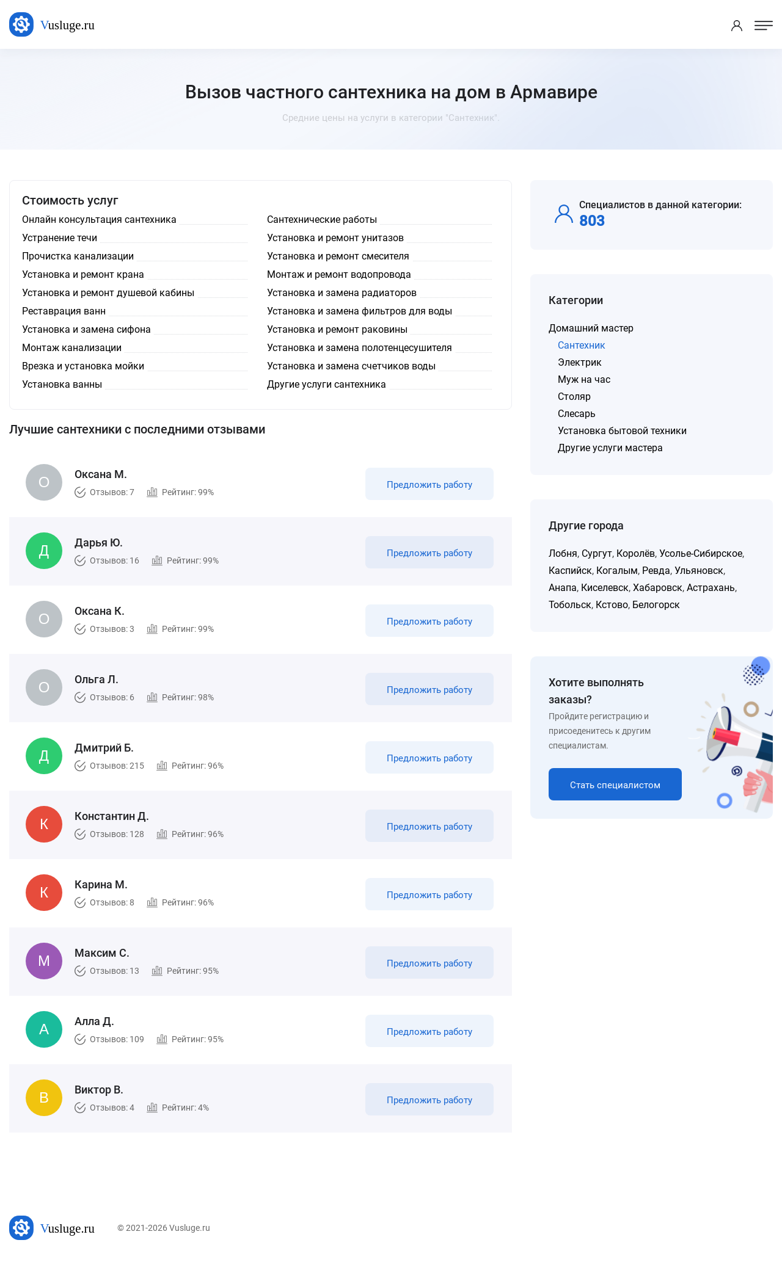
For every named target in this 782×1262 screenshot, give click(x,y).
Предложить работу (429, 484)
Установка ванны (62, 384)
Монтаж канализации (72, 348)
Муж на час (584, 379)
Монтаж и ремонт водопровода (339, 274)
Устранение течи (59, 238)
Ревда (656, 570)
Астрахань (711, 587)
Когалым (617, 570)
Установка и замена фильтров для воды (359, 311)
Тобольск (570, 605)
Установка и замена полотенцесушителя (359, 348)
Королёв (635, 553)
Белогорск (656, 605)
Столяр (574, 396)
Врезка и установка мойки (83, 366)
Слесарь (577, 413)
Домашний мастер (591, 328)
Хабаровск (657, 587)
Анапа (563, 587)
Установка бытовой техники (622, 431)
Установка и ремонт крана (83, 274)
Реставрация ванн (64, 311)
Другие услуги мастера (610, 448)
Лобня (563, 553)
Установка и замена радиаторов (342, 293)
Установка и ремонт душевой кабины (108, 293)
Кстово (612, 605)
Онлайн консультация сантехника (99, 219)
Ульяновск (698, 570)
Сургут (597, 553)
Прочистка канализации (78, 256)
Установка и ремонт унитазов (335, 238)
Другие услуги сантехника (326, 384)
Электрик (580, 362)
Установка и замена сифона (86, 329)
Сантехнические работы (322, 219)
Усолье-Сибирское (700, 553)
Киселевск (605, 587)
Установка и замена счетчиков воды (351, 366)
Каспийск (570, 570)
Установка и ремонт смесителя (338, 256)
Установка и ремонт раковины (337, 329)
